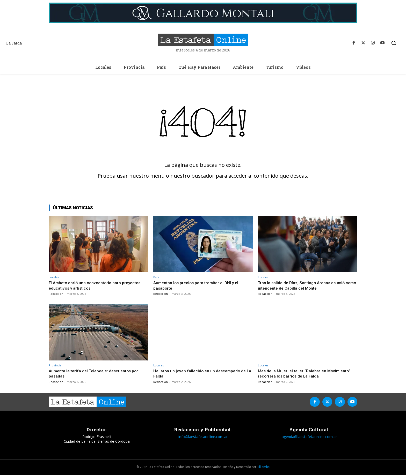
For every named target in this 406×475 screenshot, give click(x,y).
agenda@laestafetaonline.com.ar (309, 436)
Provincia (55, 365)
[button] (393, 43)
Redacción (56, 294)
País (156, 277)
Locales (54, 277)
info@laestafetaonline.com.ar (203, 436)
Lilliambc (263, 467)
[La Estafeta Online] (203, 40)
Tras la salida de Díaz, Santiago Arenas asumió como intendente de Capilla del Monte (304, 285)
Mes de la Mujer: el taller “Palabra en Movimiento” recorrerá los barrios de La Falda (307, 373)
